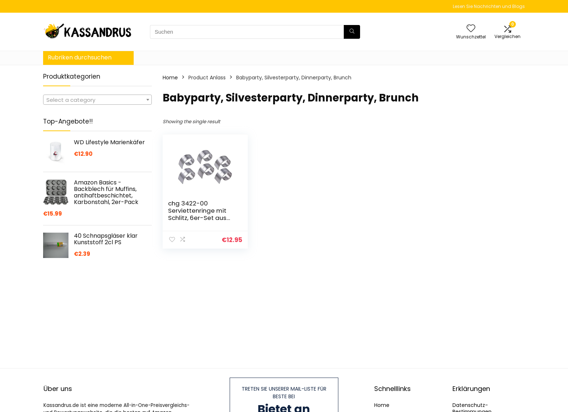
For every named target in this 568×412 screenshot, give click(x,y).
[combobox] (97, 100)
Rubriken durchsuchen (80, 57)
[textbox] (97, 100)
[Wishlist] (471, 29)
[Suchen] (352, 32)
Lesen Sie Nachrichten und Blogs (489, 6)
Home (170, 77)
